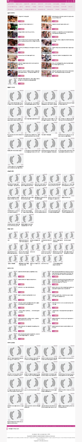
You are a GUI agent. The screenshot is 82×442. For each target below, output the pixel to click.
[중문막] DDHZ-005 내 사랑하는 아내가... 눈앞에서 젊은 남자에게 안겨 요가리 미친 (28, 319)
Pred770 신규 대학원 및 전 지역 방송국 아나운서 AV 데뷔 (29, 48)
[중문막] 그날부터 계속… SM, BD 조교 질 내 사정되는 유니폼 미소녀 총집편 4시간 (62, 295)
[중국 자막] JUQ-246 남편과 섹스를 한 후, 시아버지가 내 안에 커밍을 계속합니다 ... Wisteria (29, 334)
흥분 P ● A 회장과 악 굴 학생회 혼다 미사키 (27, 295)
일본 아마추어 (11, 4)
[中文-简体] (37, 436)
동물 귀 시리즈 (19, 4)
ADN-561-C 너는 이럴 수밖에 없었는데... (26, 287)
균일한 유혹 (26, 4)
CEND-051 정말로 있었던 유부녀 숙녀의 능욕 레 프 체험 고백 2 (28, 64)
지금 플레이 (21, 21)
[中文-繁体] (33, 436)
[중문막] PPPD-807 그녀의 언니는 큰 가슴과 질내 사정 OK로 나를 (62, 319)
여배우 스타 (40, 6)
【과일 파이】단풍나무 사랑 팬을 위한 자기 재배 (62, 55)
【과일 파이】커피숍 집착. (23, 16)
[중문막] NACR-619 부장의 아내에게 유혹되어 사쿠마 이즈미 (62, 327)
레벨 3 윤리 (33, 4)
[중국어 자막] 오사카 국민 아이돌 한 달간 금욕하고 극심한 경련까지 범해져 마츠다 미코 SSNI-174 (63, 288)
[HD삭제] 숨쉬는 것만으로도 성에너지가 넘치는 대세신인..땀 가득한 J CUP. (63, 17)
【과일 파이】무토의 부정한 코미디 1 (25, 24)
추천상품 (63, 4)
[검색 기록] (37, 434)
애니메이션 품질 (18, 9)
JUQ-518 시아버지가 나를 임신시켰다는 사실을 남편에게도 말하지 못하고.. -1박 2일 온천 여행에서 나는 (28, 71)
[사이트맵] (42, 434)
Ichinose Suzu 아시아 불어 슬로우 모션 (26, 55)
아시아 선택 (63, 6)
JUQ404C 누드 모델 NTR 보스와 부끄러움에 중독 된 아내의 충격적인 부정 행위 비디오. (62, 32)
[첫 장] (33, 434)
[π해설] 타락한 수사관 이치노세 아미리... (26, 32)
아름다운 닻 (27, 6)
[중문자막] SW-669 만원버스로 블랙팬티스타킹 (27, 271)
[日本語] (41, 436)
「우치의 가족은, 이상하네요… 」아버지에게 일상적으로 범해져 (28, 311)
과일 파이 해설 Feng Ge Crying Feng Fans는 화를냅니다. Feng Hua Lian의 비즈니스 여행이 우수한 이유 (29, 41)
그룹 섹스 (21, 6)
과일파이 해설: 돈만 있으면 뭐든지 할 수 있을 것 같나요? (63, 48)
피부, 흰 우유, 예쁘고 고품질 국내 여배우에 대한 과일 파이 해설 (63, 40)
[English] (29, 436)
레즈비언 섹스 (50, 9)
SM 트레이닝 (10, 9)
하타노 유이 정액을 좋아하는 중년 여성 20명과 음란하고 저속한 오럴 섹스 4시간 (62, 64)
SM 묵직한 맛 (64, 9)
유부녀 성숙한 (48, 4)
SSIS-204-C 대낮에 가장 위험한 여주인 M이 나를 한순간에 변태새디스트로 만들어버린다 (28, 303)
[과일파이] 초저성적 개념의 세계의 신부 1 (60, 24)
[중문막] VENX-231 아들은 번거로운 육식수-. (27, 279)
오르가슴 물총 (56, 4)
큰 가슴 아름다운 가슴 (12, 6)
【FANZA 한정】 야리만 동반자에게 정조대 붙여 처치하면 (62, 311)
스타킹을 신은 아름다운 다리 (30, 9)
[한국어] (45, 436)
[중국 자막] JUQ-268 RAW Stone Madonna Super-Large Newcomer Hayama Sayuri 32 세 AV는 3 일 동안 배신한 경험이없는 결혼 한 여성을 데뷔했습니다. (63, 273)
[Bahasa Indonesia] (51, 436)
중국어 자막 (40, 4)
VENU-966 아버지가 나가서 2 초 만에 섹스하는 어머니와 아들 (62, 303)
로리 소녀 (70, 6)
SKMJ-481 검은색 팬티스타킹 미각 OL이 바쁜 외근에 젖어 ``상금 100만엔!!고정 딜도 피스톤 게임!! (63, 71)
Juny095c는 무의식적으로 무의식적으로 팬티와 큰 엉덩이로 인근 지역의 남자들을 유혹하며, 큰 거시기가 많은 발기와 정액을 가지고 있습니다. (63, 281)
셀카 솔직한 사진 (41, 9)
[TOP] (49, 434)
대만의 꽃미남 (48, 6)
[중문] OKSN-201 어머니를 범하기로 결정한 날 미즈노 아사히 (28, 327)
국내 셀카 (57, 9)
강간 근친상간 (56, 6)
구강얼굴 (34, 6)
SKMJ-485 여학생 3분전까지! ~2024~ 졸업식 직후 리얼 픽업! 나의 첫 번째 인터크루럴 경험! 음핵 (29, 79)
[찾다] (45, 434)
